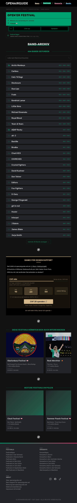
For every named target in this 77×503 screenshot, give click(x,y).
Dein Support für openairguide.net (18, 482)
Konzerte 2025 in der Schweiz (50, 465)
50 (46, 291)
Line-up (27, 28)
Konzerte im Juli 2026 (47, 463)
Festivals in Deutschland (14, 456)
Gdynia (13, 23)
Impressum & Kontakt (13, 489)
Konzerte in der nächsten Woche (51, 459)
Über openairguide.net (14, 480)
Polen (24, 9)
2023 (68, 65)
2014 (64, 94)
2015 (64, 82)
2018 (64, 65)
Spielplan (54, 28)
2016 (64, 71)
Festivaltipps (10, 452)
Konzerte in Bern (45, 456)
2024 (68, 82)
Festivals (18, 9)
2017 (60, 88)
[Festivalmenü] (11, 28)
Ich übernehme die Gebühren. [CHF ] (24, 297)
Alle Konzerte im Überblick (49, 470)
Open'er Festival (34, 9)
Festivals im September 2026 (16, 467)
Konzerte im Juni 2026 (47, 461)
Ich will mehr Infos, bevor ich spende (38, 310)
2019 (68, 194)
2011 (60, 71)
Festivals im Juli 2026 (13, 465)
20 (31, 291)
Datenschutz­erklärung (13, 486)
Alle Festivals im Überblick (15, 470)
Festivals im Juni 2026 (14, 463)
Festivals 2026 (11, 459)
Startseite (9, 9)
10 (15, 291)
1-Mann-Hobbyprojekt (38, 266)
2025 (68, 71)
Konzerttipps (44, 452)
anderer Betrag (61, 291)
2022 (64, 77)
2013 (60, 65)
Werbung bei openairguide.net (16, 484)
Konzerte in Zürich (46, 454)
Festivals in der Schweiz (14, 454)
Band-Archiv (45, 9)
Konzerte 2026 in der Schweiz (50, 467)
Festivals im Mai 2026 (13, 461)
